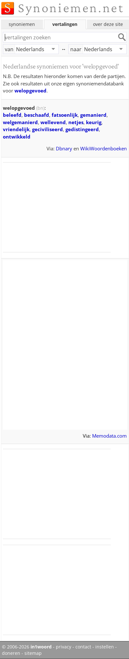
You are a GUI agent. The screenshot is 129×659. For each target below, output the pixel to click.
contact (83, 647)
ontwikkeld (16, 136)
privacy (63, 647)
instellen (104, 647)
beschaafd (36, 115)
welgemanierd (20, 122)
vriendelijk (16, 129)
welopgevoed (30, 90)
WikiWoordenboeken (103, 148)
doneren (11, 653)
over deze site (108, 24)
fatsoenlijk (65, 115)
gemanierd (93, 115)
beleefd (12, 115)
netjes (75, 122)
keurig (93, 122)
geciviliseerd (47, 129)
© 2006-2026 (27, 647)
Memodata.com (109, 436)
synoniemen (22, 24)
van (9, 49)
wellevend (53, 122)
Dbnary (64, 148)
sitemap (33, 653)
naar (76, 49)
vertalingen (64, 24)
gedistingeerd (82, 129)
